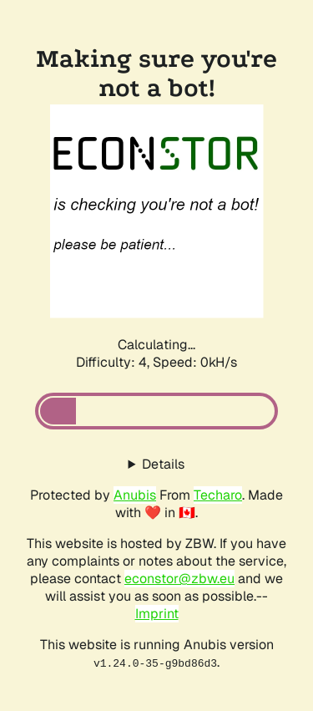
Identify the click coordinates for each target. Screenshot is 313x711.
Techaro (218, 495)
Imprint (157, 613)
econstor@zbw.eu (179, 578)
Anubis (135, 495)
